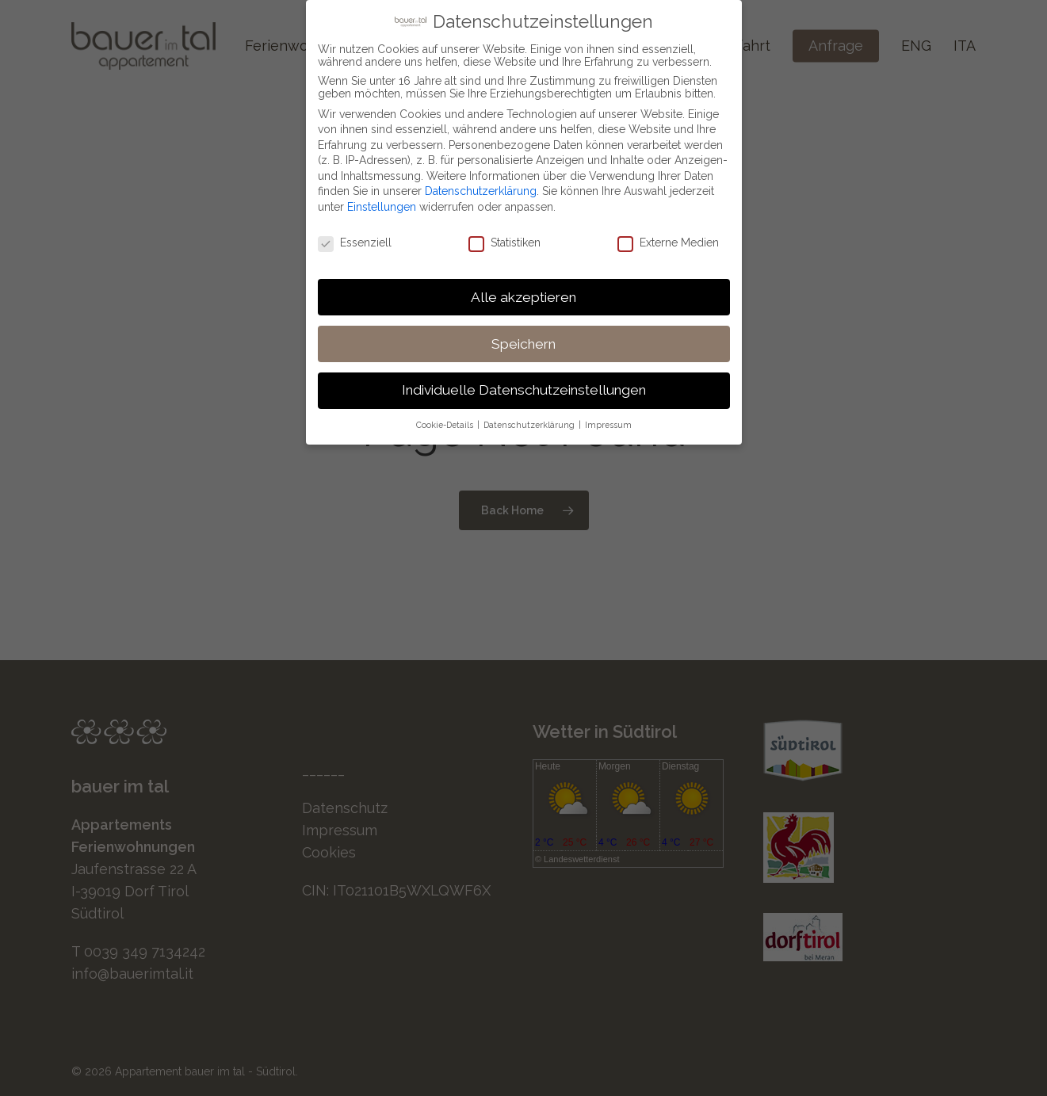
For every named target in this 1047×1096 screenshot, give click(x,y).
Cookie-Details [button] (446, 421)
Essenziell (355, 237)
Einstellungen (381, 202)
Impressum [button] (608, 421)
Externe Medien (668, 237)
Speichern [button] (523, 339)
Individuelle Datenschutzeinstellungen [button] (524, 386)
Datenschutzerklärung (481, 187)
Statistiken (504, 237)
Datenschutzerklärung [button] (530, 421)
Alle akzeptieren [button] (523, 292)
